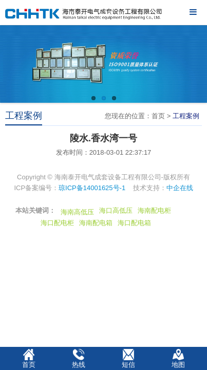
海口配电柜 (57, 223)
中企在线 (179, 188)
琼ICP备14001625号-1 (92, 188)
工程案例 (186, 116)
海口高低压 (116, 210)
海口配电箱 (134, 223)
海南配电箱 (95, 223)
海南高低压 (77, 212)
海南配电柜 (154, 210)
